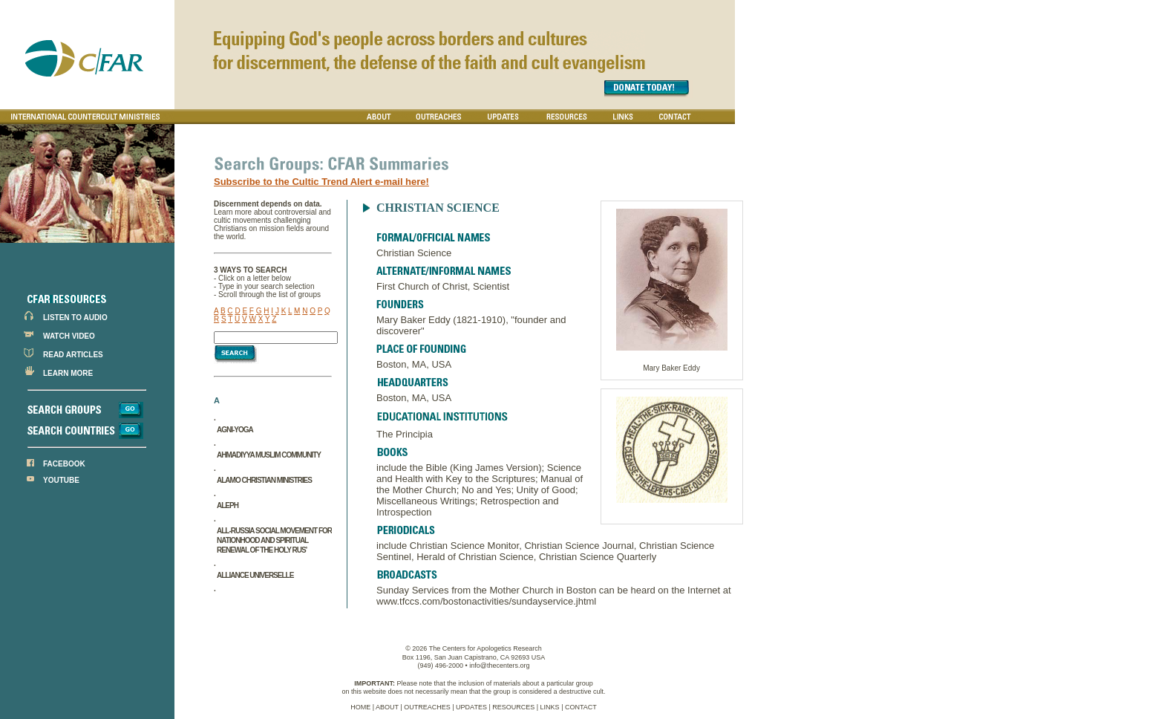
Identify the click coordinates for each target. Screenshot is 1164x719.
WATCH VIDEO (69, 336)
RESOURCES (513, 707)
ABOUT (387, 707)
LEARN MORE (68, 373)
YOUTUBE (61, 480)
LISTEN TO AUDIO (75, 317)
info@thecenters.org (499, 665)
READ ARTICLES (73, 355)
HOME (360, 707)
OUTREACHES (427, 707)
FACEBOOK (64, 464)
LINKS (550, 707)
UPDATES (471, 707)
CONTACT (581, 707)
